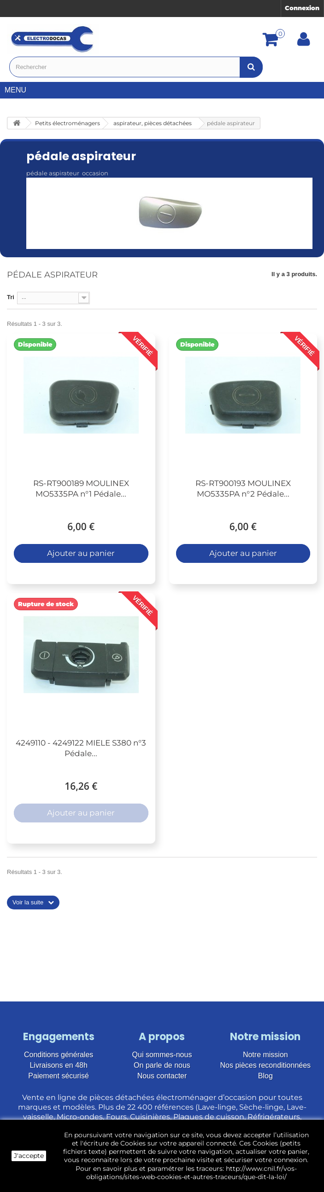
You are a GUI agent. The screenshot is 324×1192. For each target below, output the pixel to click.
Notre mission (265, 1055)
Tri (10, 297)
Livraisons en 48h (58, 1065)
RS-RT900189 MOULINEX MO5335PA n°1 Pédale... (81, 488)
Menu (19, 90)
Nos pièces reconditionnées (265, 1065)
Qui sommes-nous (162, 1055)
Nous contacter (162, 1076)
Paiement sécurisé (58, 1076)
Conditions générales (58, 1055)
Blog (265, 1076)
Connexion (302, 8)
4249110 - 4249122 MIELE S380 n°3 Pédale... (81, 748)
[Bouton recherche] (251, 67)
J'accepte (29, 1155)
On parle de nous (162, 1065)
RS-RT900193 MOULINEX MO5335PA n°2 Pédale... (243, 488)
